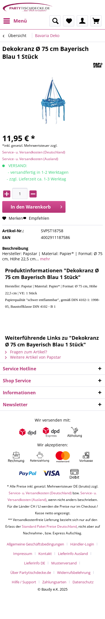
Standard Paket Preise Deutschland (49, 526)
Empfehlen (36, 218)
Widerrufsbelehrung (73, 572)
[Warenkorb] (96, 20)
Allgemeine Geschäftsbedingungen (35, 544)
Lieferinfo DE (34, 563)
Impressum (22, 553)
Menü (15, 20)
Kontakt (45, 553)
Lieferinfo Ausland (73, 553)
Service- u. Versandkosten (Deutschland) (33, 152)
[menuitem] (15, 20)
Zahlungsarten (54, 581)
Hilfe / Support (24, 581)
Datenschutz (83, 581)
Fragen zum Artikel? (26, 351)
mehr (44, 258)
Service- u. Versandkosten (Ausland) (30, 158)
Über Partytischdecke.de (30, 572)
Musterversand (64, 563)
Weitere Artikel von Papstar (33, 357)
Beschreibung (15, 248)
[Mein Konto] (82, 20)
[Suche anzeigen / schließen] (54, 20)
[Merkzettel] (68, 20)
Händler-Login (82, 544)
